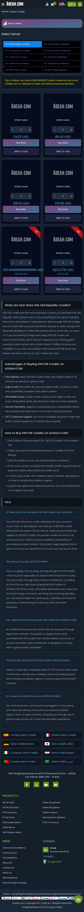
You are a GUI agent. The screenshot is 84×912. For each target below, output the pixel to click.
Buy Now (21, 142)
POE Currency (10, 812)
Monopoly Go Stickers (54, 817)
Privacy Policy (10, 852)
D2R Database (10, 877)
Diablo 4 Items (50, 812)
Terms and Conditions (14, 847)
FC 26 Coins (9, 817)
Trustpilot (48, 856)
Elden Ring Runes (51, 802)
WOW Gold (8, 802)
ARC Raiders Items (12, 832)
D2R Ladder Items (12, 822)
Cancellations (10, 857)
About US (7, 862)
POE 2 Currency (51, 822)
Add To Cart (21, 151)
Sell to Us (7, 872)
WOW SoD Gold (11, 807)
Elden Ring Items (51, 807)
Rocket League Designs (15, 882)
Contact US (8, 867)
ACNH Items (9, 827)
